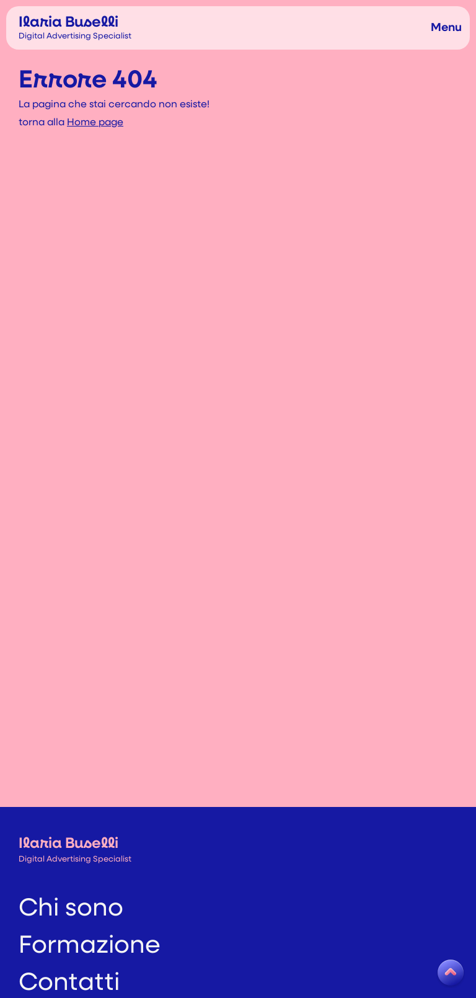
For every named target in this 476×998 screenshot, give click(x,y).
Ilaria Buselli (75, 27)
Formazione (90, 931)
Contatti (69, 968)
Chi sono (71, 894)
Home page (95, 123)
